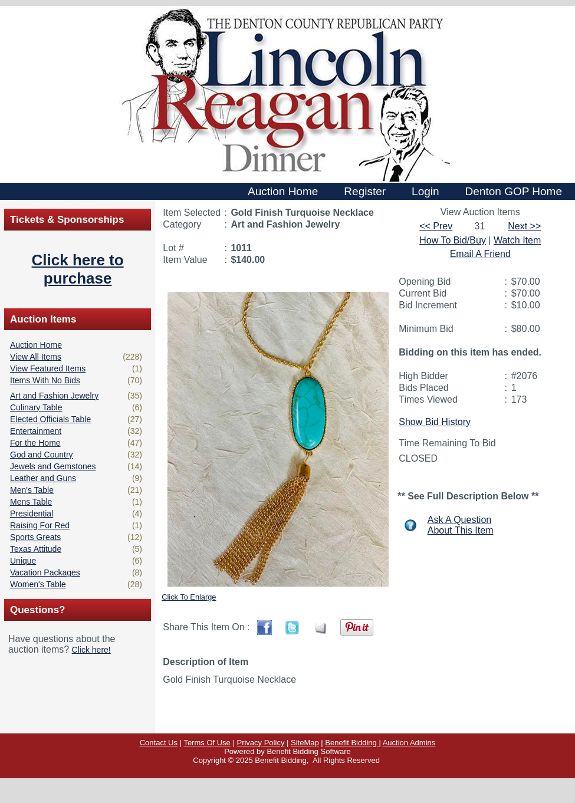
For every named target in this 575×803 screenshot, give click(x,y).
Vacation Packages (45, 572)
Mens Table (31, 501)
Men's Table (32, 490)
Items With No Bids (45, 380)
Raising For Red (40, 525)
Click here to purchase (78, 269)
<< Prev (435, 226)
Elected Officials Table (50, 419)
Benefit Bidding (352, 742)
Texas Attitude (35, 549)
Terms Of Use (206, 742)
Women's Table (38, 584)
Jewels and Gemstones (53, 466)
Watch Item (517, 240)
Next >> (524, 226)
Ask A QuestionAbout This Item (461, 525)
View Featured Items (48, 368)
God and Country (41, 454)
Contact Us (159, 742)
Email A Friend (480, 254)
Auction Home (36, 345)
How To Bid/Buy (452, 240)
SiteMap (305, 742)
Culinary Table (36, 407)
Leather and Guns (43, 478)
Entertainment (35, 431)
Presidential (31, 513)
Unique (23, 560)
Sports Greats (35, 537)
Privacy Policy (260, 742)
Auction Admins (409, 742)
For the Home (35, 442)
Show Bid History (435, 422)
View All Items (35, 356)
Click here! (91, 649)
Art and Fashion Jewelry (54, 395)
